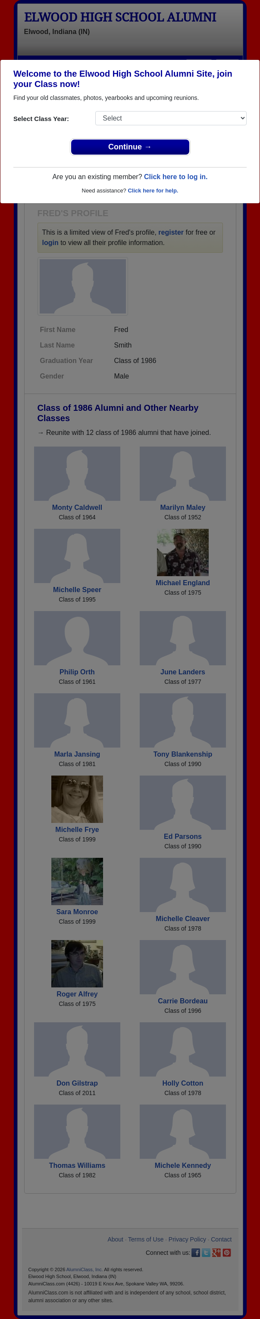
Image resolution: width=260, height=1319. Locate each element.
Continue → (130, 147)
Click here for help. (153, 190)
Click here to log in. (176, 176)
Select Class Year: (41, 118)
